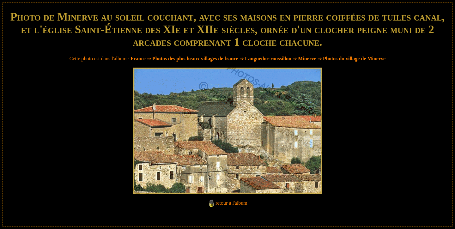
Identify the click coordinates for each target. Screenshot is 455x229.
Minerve (307, 58)
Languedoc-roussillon (268, 58)
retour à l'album (231, 203)
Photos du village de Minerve (354, 58)
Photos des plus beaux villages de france (195, 58)
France (138, 58)
